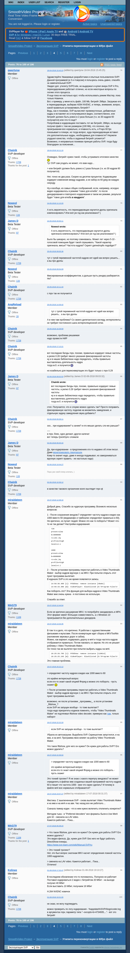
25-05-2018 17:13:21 (55, 346)
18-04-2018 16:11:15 (55, 150)
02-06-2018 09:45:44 (55, 443)
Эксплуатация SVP (47, 45)
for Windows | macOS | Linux (29, 34)
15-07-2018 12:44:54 (55, 605)
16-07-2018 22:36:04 (55, 755)
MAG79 (12, 605)
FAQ (18, 38)
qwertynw (14, 70)
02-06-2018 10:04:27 (55, 464)
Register (63, 2)
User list (34, 2)
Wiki (10, 2)
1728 (18, 162)
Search (49, 2)
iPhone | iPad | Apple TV (43, 31)
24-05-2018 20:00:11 (55, 221)
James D (13, 220)
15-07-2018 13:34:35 (55, 624)
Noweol (12, 203)
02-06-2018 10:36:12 (55, 482)
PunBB (91, 947)
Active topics (90, 24)
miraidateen (15, 499)
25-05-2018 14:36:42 (55, 305)
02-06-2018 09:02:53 (55, 376)
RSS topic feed (112, 64)
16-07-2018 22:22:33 (55, 722)
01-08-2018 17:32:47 (55, 870)
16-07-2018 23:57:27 (55, 794)
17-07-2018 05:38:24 (55, 826)
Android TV (86, 31)
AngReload (14, 304)
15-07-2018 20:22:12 (55, 667)
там (109, 713)
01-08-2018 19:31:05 (55, 897)
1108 (18, 617)
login (90, 58)
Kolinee (12, 870)
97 (17, 233)
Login (77, 2)
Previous (23, 53)
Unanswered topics (111, 24)
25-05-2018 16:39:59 (55, 329)
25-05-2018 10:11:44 (55, 287)
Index (21, 2)
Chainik (12, 150)
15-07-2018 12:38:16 (55, 500)
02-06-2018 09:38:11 (55, 419)
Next (89, 53)
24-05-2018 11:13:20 (55, 203)
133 (18, 215)
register (100, 58)
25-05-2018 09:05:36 (55, 251)
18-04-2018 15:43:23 (55, 70)
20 (17, 316)
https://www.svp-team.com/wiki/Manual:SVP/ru (69, 845)
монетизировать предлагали (67, 452)
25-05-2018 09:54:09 (55, 269)
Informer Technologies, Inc (113, 947)
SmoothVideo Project (26, 12)
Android (72, 31)
